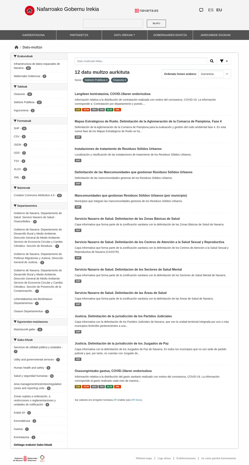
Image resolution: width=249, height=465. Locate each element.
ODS (94, 109)
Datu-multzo (32, 47)
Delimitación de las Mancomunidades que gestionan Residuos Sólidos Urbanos (133, 172)
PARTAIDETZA (79, 35)
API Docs (136, 400)
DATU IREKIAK (123, 35)
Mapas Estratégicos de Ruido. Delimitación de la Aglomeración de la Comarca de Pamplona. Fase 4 (148, 121)
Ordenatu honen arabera (180, 74)
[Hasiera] (16, 47)
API (115, 400)
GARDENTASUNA (33, 35)
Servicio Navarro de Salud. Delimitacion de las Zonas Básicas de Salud (127, 218)
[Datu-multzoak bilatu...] (141, 61)
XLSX (109, 109)
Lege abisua (164, 458)
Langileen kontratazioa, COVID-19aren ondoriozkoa (112, 94)
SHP (78, 137)
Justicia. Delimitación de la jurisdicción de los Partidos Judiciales (123, 316)
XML (118, 109)
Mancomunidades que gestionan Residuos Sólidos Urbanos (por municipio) (131, 195)
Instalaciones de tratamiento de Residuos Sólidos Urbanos (118, 148)
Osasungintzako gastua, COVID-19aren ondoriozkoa (113, 371)
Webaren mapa (144, 458)
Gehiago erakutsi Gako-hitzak (33, 444)
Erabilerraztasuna (186, 458)
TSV (102, 109)
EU (219, 10)
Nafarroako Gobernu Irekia (68, 9)
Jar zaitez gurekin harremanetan (218, 458)
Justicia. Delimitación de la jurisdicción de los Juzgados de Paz (122, 343)
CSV (78, 109)
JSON (86, 109)
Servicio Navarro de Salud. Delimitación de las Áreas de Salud (121, 292)
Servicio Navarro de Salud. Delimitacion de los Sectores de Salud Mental (128, 269)
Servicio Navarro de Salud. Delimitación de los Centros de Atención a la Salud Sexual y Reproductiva (149, 242)
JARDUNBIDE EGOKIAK (215, 35)
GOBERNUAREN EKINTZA (170, 35)
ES (211, 10)
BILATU (156, 23)
